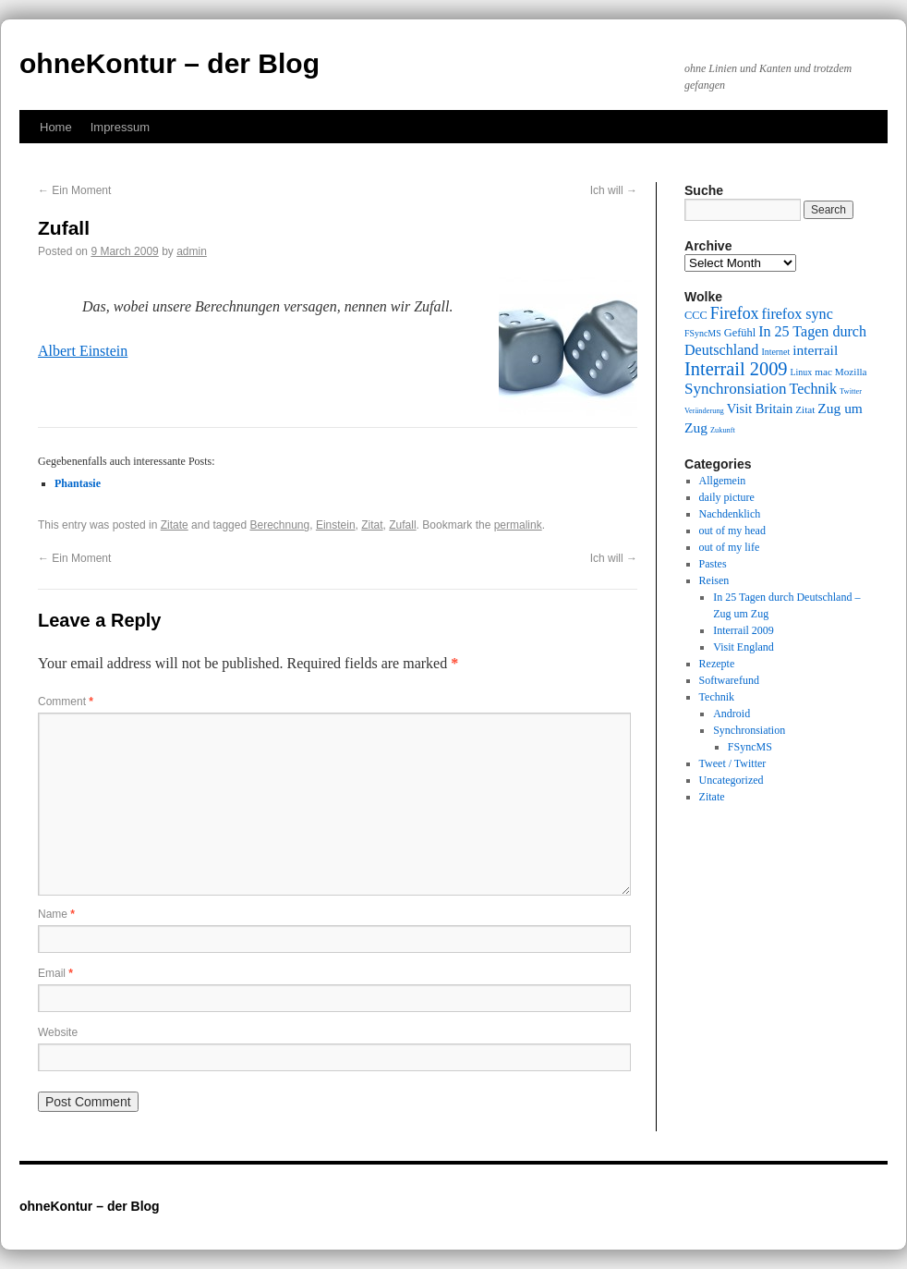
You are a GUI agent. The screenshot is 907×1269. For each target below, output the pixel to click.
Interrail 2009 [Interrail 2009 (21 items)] (736, 369)
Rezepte (717, 663)
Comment (65, 701)
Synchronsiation (749, 730)
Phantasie (77, 483)
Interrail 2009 (743, 630)
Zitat (371, 525)
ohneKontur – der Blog (169, 63)
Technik (716, 696)
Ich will (613, 190)
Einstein (336, 525)
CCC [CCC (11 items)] (695, 315)
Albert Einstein (82, 351)
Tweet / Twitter (733, 763)
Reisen (714, 580)
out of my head (732, 530)
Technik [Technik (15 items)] (814, 389)
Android (731, 713)
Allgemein (722, 480)
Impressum (120, 127)
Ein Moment (74, 190)
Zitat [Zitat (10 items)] (805, 409)
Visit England (743, 647)
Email (55, 973)
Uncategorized (731, 780)
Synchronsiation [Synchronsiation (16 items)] (735, 388)
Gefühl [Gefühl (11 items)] (740, 332)
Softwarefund (729, 680)
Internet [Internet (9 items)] (775, 352)
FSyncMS (750, 746)
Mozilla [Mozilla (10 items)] (851, 371)
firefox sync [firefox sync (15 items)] (797, 314)
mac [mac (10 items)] (823, 371)
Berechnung (279, 525)
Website (58, 1032)
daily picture (727, 497)
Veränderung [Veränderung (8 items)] (704, 411)
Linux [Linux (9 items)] (802, 372)
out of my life (729, 547)
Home (56, 127)
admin (191, 251)
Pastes (713, 563)
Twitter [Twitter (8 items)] (851, 391)
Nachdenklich (730, 513)
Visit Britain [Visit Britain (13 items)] (759, 408)
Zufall (402, 525)
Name (56, 914)
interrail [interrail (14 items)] (815, 350)
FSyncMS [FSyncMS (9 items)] (702, 333)
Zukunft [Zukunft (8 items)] (722, 430)
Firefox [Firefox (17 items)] (734, 313)
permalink (518, 525)
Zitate (174, 525)
